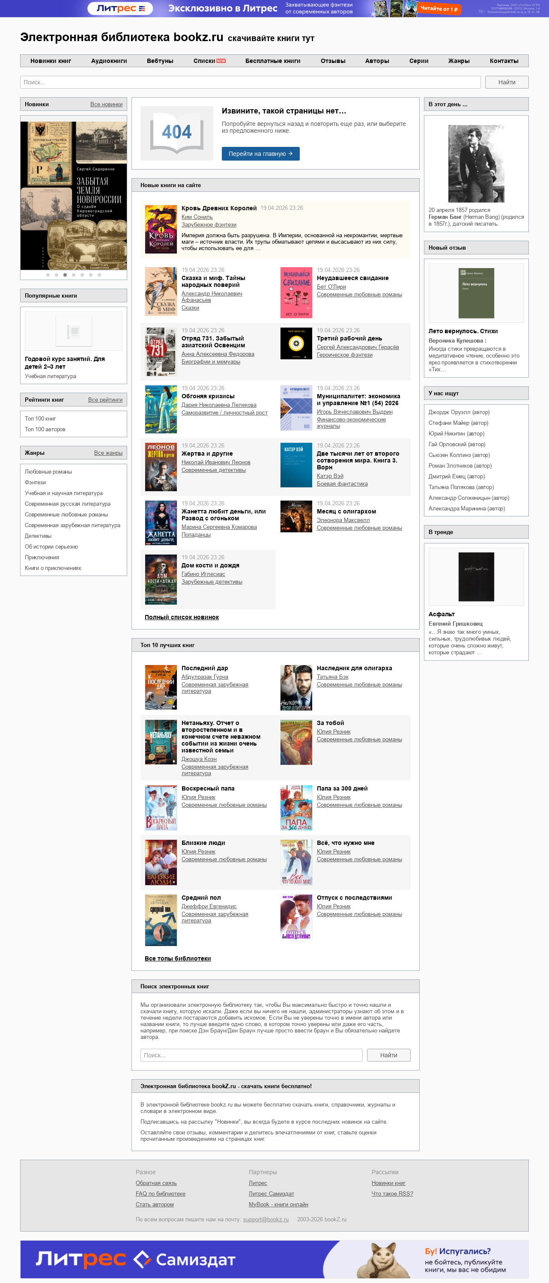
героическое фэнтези (345, 355)
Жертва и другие (207, 453)
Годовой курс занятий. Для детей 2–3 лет (65, 362)
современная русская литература (67, 504)
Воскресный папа (208, 788)
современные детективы (214, 470)
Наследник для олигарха (354, 668)
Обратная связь (156, 1183)
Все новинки (106, 104)
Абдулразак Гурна (205, 677)
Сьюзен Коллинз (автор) (459, 455)
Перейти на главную (257, 153)
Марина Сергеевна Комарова (219, 527)
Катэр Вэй (330, 476)
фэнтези (35, 482)
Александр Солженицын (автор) (469, 498)
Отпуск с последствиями (354, 897)
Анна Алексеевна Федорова (218, 354)
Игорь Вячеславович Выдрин (355, 412)
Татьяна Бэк (333, 677)
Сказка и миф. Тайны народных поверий (213, 281)
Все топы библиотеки (178, 958)
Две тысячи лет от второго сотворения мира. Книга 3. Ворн (358, 460)
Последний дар (205, 668)
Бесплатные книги (273, 60)
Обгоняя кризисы (208, 396)
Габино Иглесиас (203, 574)
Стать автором (155, 1204)
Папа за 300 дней (342, 788)
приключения (42, 557)
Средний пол (201, 897)
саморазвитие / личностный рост (225, 412)
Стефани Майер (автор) (458, 423)
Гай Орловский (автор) (457, 444)
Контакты (504, 60)
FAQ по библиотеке (160, 1194)
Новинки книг (50, 60)
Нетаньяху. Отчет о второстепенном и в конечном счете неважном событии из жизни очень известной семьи (221, 736)
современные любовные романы (66, 514)
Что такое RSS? (392, 1194)
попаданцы (196, 534)
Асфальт (442, 614)
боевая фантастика (342, 483)
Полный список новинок (182, 617)
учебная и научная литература (63, 493)
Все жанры (108, 453)
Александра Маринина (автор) (467, 508)
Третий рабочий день (349, 338)
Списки (204, 60)
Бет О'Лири (331, 286)
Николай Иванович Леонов (216, 462)
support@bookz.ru (266, 1219)
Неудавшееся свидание (353, 278)
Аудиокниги (109, 60)
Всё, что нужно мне (346, 842)
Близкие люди (203, 842)
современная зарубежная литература (72, 525)
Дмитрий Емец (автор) (456, 476)
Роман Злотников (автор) (460, 465)
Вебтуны (160, 60)
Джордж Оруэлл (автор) (459, 412)
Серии (419, 60)
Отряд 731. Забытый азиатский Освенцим (213, 342)
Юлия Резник (334, 731)
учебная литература (50, 376)
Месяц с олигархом (346, 511)
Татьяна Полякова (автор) (461, 487)
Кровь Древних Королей (219, 208)
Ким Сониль (197, 217)
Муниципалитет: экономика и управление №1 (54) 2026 (358, 399)
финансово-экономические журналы (351, 422)
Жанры (459, 60)
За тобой (330, 722)
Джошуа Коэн (199, 759)
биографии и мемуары (211, 361)
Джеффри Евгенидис (209, 906)
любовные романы (48, 471)
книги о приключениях (53, 568)
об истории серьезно (51, 546)
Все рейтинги (105, 400)
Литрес (258, 1183)
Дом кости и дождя (210, 565)
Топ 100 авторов (45, 429)
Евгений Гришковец (456, 624)
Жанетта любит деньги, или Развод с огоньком (224, 515)
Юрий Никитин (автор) (456, 433)
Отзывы (333, 60)
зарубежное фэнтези (209, 224)
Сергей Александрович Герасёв (358, 347)
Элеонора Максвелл (343, 520)
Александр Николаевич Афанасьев (212, 296)
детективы (38, 536)
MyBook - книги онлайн (278, 1204)
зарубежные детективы (212, 582)
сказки (190, 307)
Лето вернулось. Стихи (463, 331)
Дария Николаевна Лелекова (219, 405)
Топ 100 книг (40, 418)
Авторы (377, 60)
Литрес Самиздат (271, 1194)
